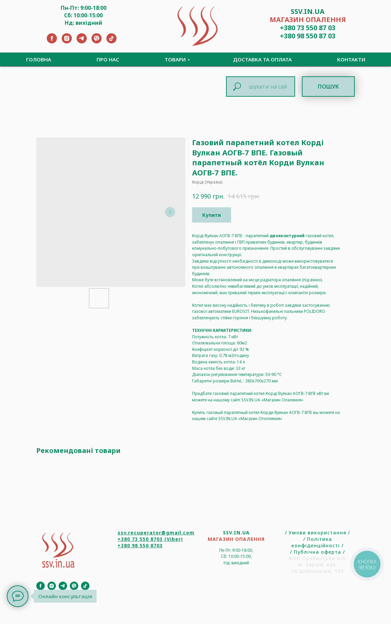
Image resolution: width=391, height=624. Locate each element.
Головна (38, 59)
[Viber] (96, 41)
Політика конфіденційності (315, 542)
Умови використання (317, 532)
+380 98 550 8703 (140, 545)
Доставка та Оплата (262, 59)
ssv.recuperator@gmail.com (156, 532)
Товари (175, 59)
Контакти (351, 59)
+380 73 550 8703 (140, 539)
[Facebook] (52, 41)
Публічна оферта (317, 552)
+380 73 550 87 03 (307, 27)
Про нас (108, 59)
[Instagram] (67, 41)
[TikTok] (111, 41)
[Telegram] (82, 41)
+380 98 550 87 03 (307, 35)
